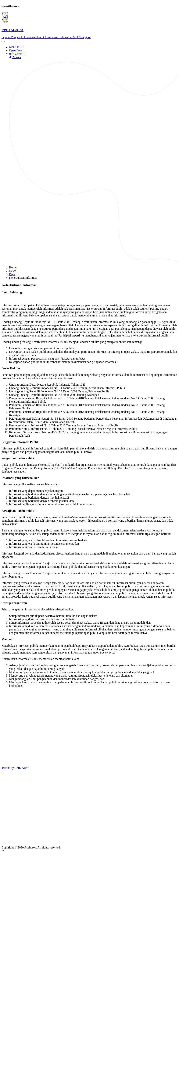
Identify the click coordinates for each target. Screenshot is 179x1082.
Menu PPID (16, 47)
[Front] (89, 30)
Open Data (15, 50)
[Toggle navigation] (3, 41)
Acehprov (30, 847)
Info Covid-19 (17, 53)
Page (12, 274)
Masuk (15, 57)
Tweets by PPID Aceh (15, 767)
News (12, 270)
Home (12, 267)
